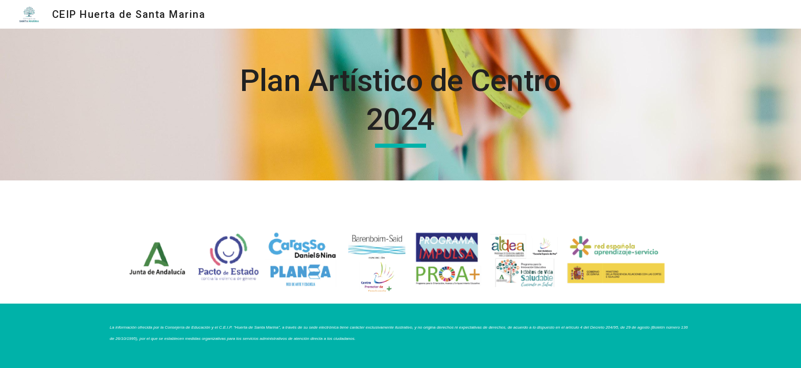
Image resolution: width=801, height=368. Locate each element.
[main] (400, 104)
